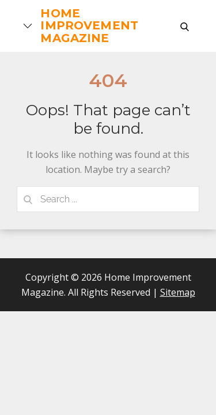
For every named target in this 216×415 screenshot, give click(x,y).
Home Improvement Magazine (89, 25)
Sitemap (177, 292)
